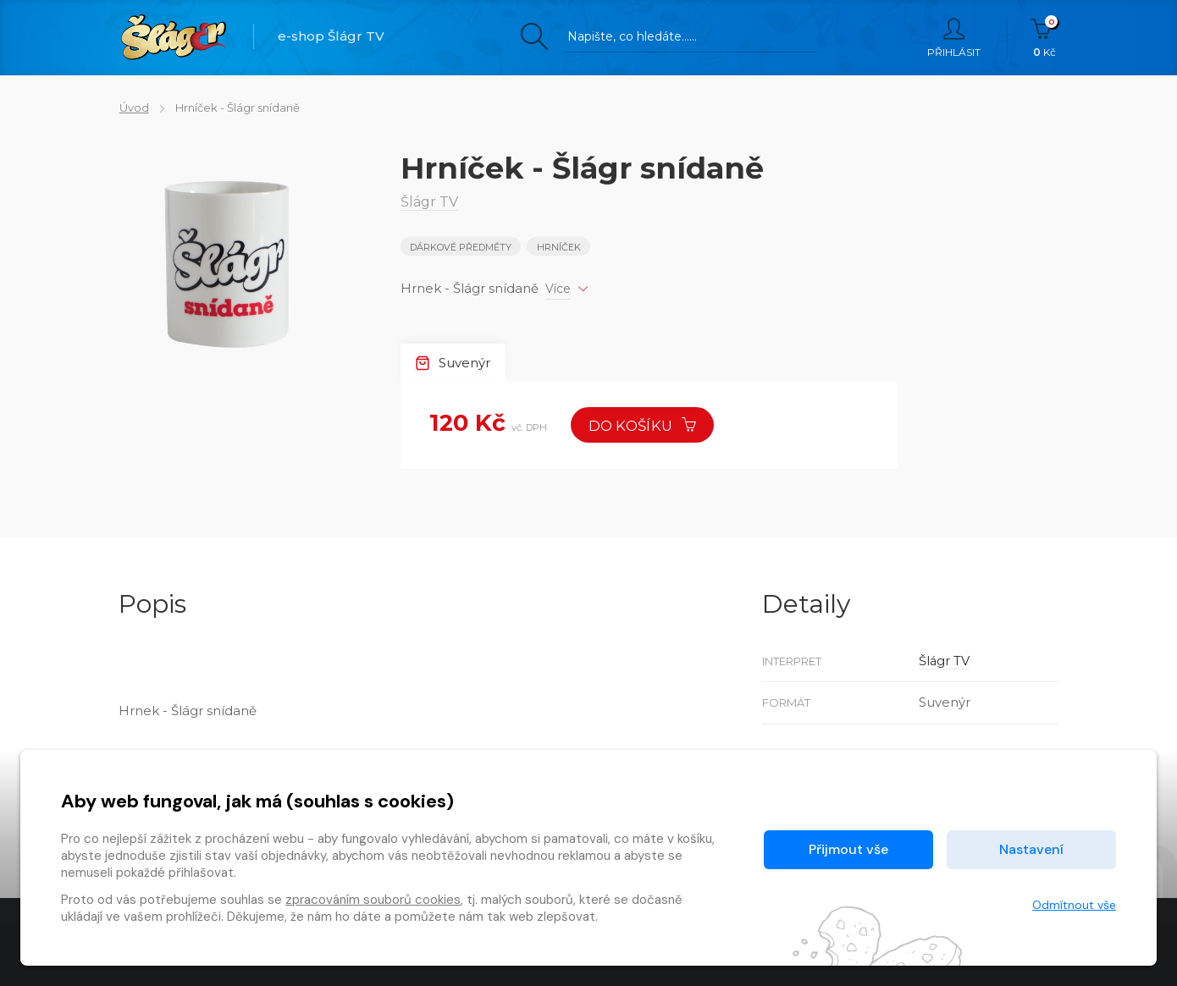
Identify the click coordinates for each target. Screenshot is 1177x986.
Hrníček (559, 247)
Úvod (133, 107)
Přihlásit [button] (954, 38)
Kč (1044, 38)
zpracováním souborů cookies (373, 899)
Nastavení (1031, 849)
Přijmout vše (848, 849)
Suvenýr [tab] (453, 363)
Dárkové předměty (460, 247)
